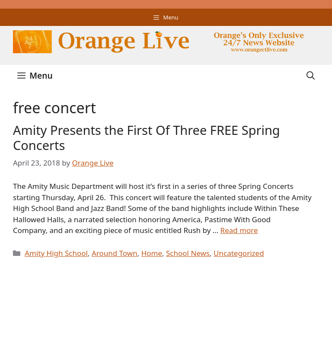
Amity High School (56, 253)
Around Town (114, 253)
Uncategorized (239, 253)
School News (188, 253)
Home (151, 253)
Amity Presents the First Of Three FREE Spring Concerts (146, 137)
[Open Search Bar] (311, 75)
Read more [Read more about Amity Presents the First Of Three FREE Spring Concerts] (239, 230)
